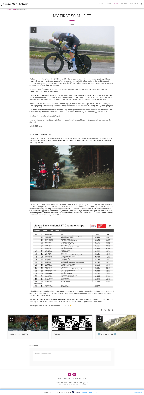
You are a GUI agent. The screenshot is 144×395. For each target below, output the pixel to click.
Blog (14, 10)
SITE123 (67, 384)
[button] (141, 4)
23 (56, 318)
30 (12, 318)
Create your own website (78, 384)
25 (100, 318)
